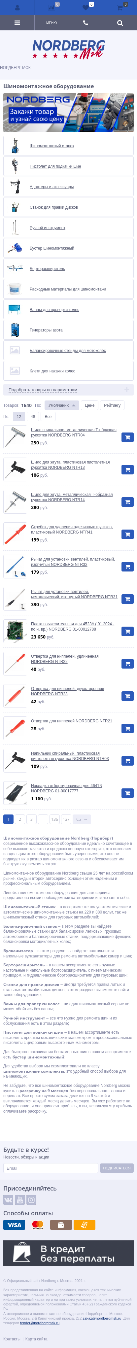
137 (66, 819)
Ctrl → (81, 819)
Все (48, 416)
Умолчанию (59, 405)
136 (54, 819)
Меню (51, 22)
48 (33, 416)
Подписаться (116, 1167)
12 (19, 416)
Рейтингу (112, 405)
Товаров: (11, 405)
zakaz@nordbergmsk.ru (102, 1318)
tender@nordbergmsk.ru (39, 1322)
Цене (89, 405)
